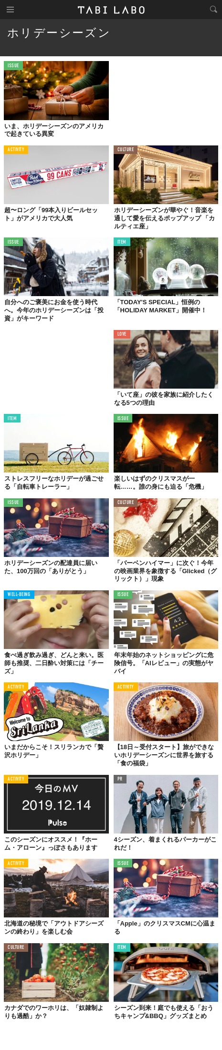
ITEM (122, 242)
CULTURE (125, 150)
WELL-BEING (19, 594)
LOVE (122, 334)
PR (120, 779)
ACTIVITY (16, 150)
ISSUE (13, 66)
